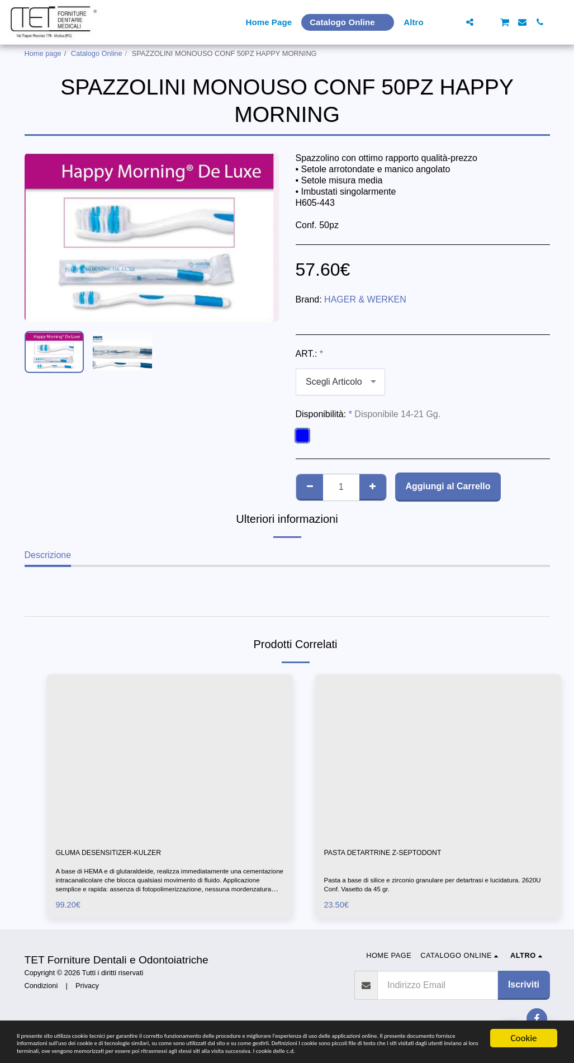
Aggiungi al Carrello (447, 486)
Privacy (87, 988)
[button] (452, 22)
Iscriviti (523, 988)
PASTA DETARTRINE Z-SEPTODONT (400, 854)
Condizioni (41, 988)
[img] (170, 756)
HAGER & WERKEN (365, 299)
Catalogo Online (96, 53)
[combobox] (340, 382)
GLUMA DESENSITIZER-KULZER (124, 854)
